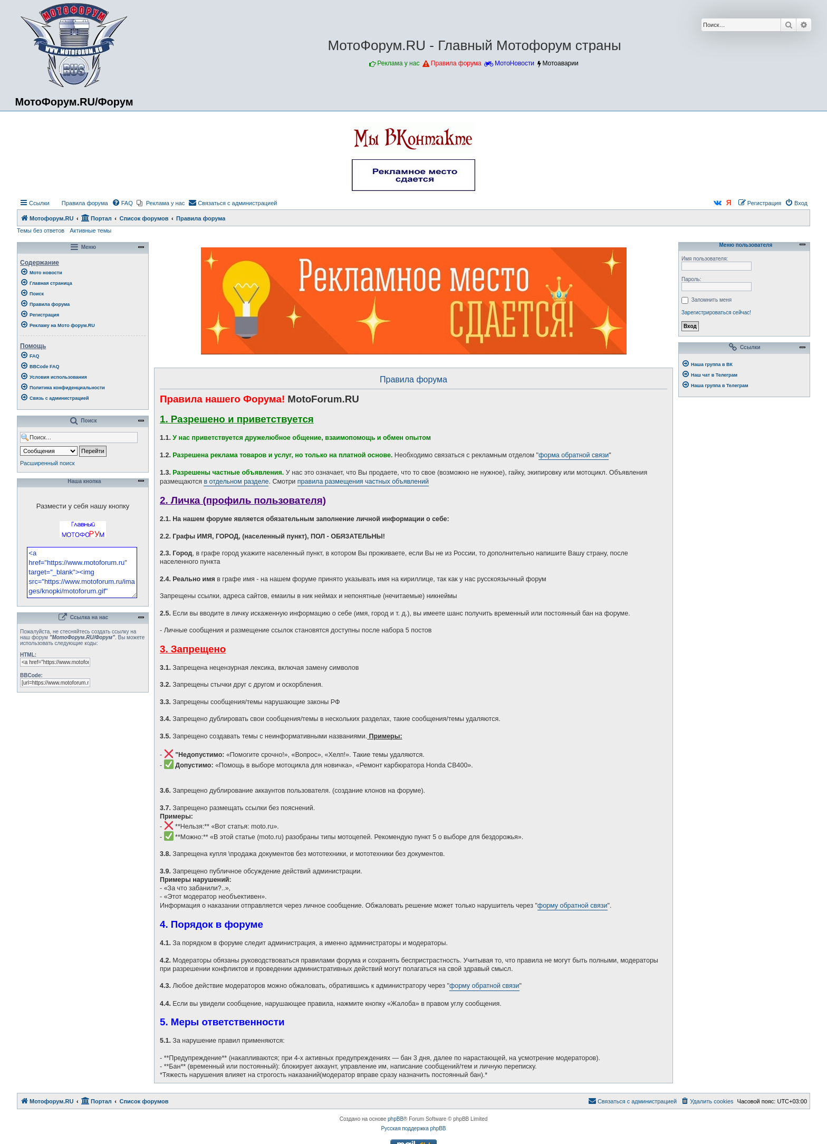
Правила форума (456, 63)
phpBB (395, 1119)
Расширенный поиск (47, 463)
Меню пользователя (744, 245)
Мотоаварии (560, 63)
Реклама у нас (398, 63)
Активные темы (90, 230)
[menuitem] (80, 203)
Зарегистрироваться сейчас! (716, 312)
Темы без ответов (40, 230)
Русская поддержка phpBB (413, 1128)
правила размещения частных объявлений (363, 481)
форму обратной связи (572, 905)
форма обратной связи (573, 455)
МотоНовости (514, 63)
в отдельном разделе (236, 481)
